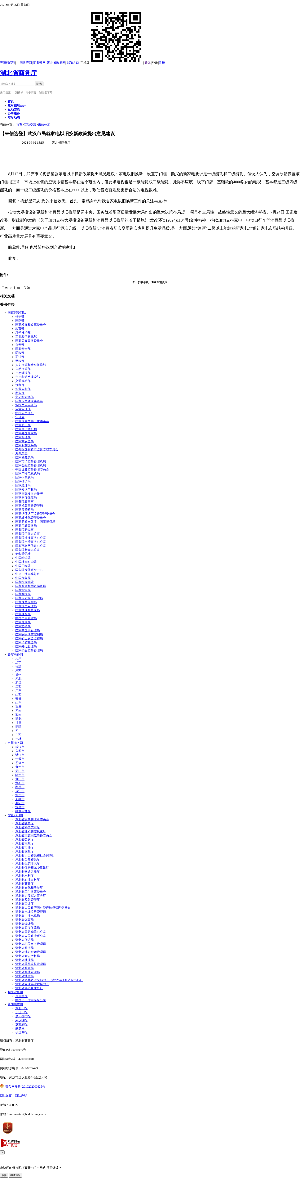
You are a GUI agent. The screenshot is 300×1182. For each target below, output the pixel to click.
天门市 (19, 771)
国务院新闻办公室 (27, 549)
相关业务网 (15, 992)
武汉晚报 (21, 1020)
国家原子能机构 (26, 429)
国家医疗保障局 (26, 497)
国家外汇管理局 (26, 646)
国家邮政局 (23, 622)
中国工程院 (23, 566)
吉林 (18, 738)
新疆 (18, 726)
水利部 (19, 385)
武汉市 (19, 746)
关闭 (26, 288)
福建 (18, 666)
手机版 (111, 62)
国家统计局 (23, 485)
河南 (18, 710)
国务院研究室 (24, 529)
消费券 (19, 92)
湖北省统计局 (24, 923)
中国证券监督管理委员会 (32, 469)
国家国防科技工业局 (29, 598)
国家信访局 (23, 481)
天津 (18, 658)
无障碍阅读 (7, 62)
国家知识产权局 (26, 489)
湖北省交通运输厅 (27, 871)
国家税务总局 (24, 457)
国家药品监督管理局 (29, 650)
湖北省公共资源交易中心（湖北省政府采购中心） (49, 980)
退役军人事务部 (26, 405)
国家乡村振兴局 (26, 445)
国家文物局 (23, 626)
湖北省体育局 (24, 919)
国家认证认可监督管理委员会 (35, 513)
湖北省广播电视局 (27, 915)
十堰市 (19, 759)
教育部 (19, 328)
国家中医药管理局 (27, 630)
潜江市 (19, 755)
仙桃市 (19, 799)
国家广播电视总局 (27, 473)
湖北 (18, 718)
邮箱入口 (73, 62)
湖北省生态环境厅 (27, 863)
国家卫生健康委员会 (29, 401)
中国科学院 (23, 558)
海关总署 (21, 453)
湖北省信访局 (24, 940)
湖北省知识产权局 (27, 956)
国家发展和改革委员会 (30, 324)
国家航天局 (23, 425)
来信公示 (44, 124)
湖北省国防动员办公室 (30, 931)
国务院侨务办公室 (27, 533)
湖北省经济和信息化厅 (30, 831)
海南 (18, 714)
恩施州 (19, 763)
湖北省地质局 (24, 976)
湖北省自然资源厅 (27, 859)
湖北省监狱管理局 (27, 972)
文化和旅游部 (24, 397)
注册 (162, 62)
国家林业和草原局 (27, 610)
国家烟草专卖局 (26, 602)
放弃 (4, 1175)
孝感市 (19, 787)
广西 (18, 734)
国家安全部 (23, 348)
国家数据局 (23, 594)
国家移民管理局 (26, 606)
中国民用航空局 (26, 618)
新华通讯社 (23, 553)
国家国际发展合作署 (29, 493)
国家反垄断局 (24, 509)
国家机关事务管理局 (29, 505)
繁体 (147, 62)
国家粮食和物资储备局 (30, 586)
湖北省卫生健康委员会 (30, 891)
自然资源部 (23, 369)
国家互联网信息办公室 (30, 545)
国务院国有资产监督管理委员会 (36, 449)
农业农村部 (23, 389)
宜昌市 (19, 807)
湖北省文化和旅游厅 (29, 887)
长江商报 (21, 1032)
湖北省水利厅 (24, 875)
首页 (19, 124)
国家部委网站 (17, 312)
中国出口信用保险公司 (30, 1000)
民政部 (19, 352)
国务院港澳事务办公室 (30, 537)
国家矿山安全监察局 (29, 638)
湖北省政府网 (56, 62)
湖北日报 (21, 1008)
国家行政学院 (24, 582)
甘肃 (18, 722)
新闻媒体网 (15, 1004)
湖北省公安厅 (24, 839)
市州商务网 (15, 742)
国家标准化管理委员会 (30, 517)
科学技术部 (23, 332)
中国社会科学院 (26, 562)
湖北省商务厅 (18, 73)
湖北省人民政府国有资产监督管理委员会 (42, 907)
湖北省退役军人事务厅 (30, 895)
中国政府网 (24, 62)
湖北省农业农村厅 (27, 879)
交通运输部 (23, 381)
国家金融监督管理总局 (30, 465)
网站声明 (21, 1095)
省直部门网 (15, 815)
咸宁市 (19, 791)
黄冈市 (19, 751)
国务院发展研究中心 (29, 570)
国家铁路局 (23, 614)
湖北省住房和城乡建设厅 (32, 867)
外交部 (19, 316)
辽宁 (18, 662)
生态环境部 (23, 373)
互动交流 (30, 124)
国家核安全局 (24, 441)
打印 (16, 288)
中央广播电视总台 (27, 574)
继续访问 (15, 1175)
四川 (18, 730)
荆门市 (19, 779)
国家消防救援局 (26, 642)
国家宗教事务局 (26, 525)
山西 (18, 694)
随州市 (19, 775)
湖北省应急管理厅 (27, 899)
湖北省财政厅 (24, 851)
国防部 (19, 320)
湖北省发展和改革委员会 (32, 819)
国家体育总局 (24, 477)
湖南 (18, 670)
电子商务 (31, 92)
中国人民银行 (24, 413)
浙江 (18, 682)
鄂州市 (19, 795)
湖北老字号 (45, 92)
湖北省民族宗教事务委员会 (33, 835)
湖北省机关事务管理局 (30, 944)
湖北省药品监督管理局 (30, 964)
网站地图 (6, 1095)
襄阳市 (19, 803)
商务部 (19, 393)
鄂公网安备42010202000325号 (22, 1086)
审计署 (19, 417)
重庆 (18, 706)
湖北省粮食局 (24, 968)
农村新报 (21, 1024)
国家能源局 (23, 590)
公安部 (19, 344)
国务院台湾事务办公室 (30, 541)
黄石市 (19, 783)
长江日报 (21, 1012)
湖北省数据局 (24, 948)
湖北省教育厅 (24, 823)
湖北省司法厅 (24, 847)
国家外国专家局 (26, 433)
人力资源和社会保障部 (30, 364)
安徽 (18, 698)
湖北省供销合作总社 (29, 988)
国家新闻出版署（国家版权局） (36, 521)
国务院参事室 (24, 501)
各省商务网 (15, 654)
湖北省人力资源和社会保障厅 (35, 855)
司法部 (19, 356)
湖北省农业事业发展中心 (32, 984)
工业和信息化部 (26, 336)
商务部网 (39, 62)
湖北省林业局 (24, 960)
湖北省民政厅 (24, 843)
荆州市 (19, 767)
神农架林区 (23, 811)
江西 (18, 686)
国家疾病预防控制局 (29, 634)
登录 (155, 62)
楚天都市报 (23, 1016)
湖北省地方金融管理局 (30, 952)
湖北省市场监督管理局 (30, 911)
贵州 (18, 674)
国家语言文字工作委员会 (32, 421)
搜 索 (39, 83)
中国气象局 (23, 578)
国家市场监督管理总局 (30, 461)
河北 (18, 678)
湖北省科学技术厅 (27, 827)
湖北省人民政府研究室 (30, 935)
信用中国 (21, 996)
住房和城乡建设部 (27, 377)
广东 (18, 690)
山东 (18, 702)
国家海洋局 (23, 437)
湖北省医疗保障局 (27, 927)
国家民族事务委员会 (29, 340)
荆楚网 (19, 1028)
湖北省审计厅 (24, 903)
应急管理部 (23, 409)
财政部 (19, 360)
